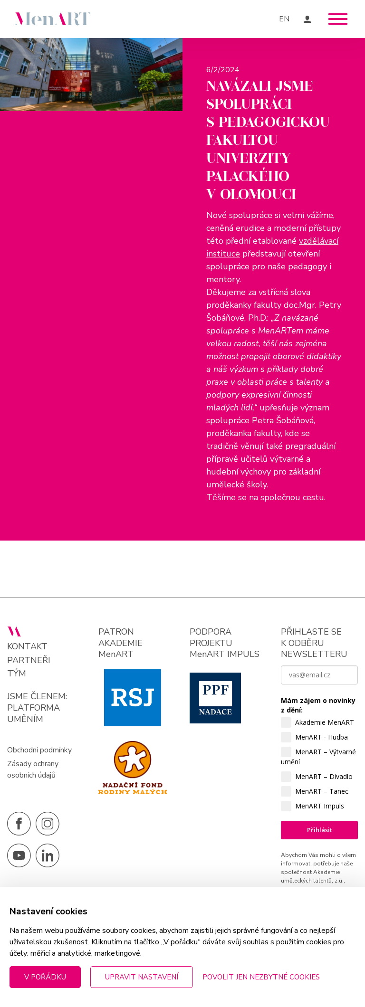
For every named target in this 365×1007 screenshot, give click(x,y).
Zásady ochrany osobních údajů (32, 773)
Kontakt (27, 650)
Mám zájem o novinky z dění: (318, 708)
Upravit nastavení (141, 977)
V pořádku (45, 977)
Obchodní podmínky (39, 753)
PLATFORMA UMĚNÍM (33, 716)
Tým (16, 677)
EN (284, 19)
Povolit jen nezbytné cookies (261, 977)
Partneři (28, 663)
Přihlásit (319, 833)
